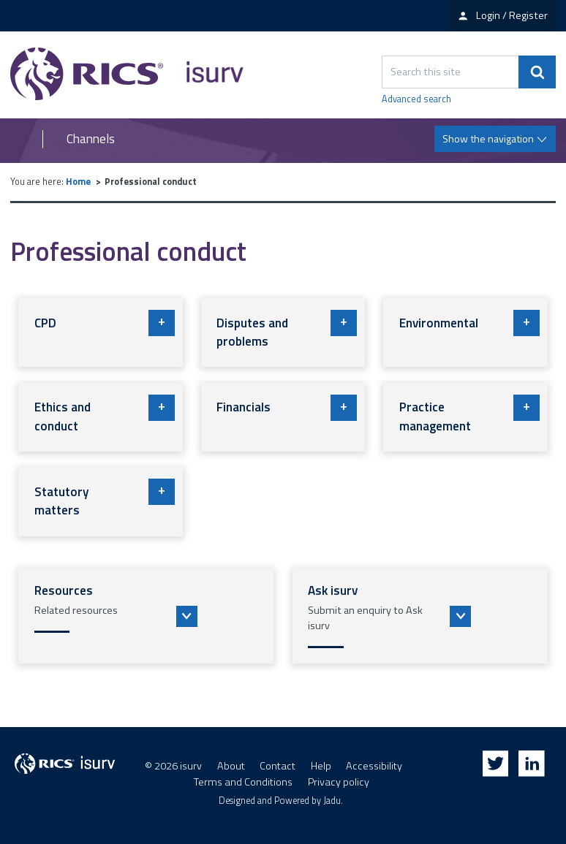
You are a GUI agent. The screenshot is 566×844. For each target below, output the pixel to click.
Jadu (332, 800)
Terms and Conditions (243, 782)
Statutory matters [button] (104, 499)
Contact (277, 766)
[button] (145, 616)
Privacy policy (338, 782)
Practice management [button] (469, 415)
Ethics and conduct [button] (104, 415)
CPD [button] (104, 323)
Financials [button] (286, 408)
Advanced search (416, 99)
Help (321, 766)
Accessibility (374, 766)
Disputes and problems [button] (286, 330)
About (231, 766)
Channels (91, 139)
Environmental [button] (469, 323)
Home (78, 182)
